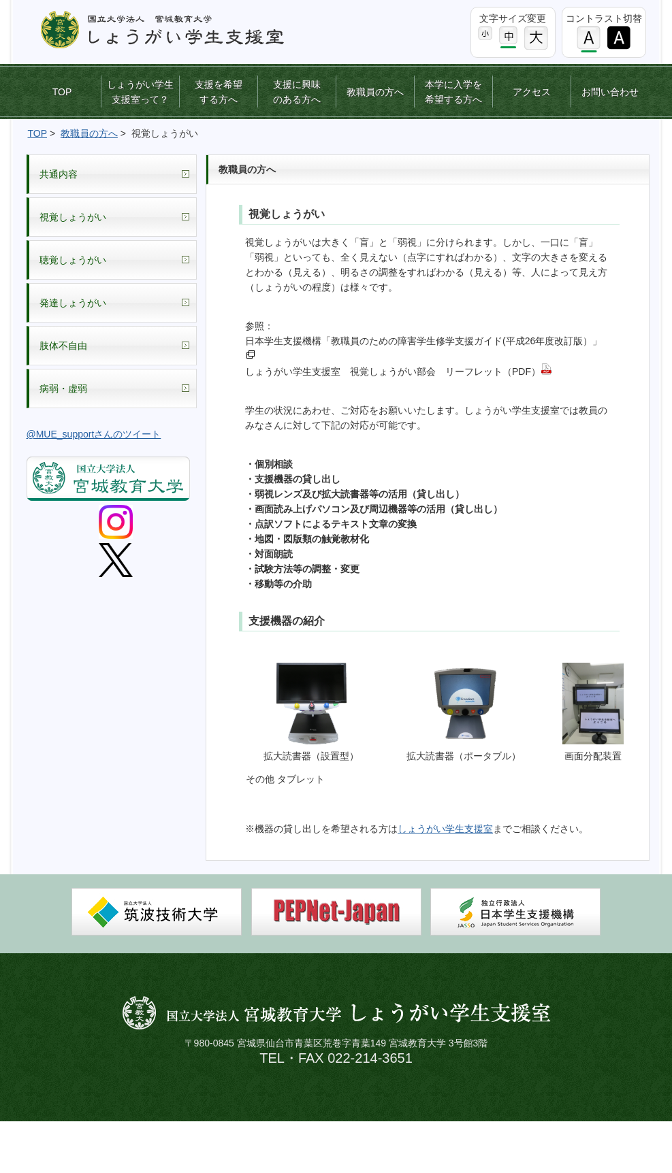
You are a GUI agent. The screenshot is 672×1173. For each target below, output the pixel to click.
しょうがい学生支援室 (445, 828)
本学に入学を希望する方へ (453, 92)
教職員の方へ (375, 91)
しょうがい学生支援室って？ (140, 92)
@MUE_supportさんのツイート (94, 434)
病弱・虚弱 (63, 388)
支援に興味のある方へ (297, 92)
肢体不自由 (63, 345)
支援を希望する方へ (218, 92)
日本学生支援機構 (515, 912)
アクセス (532, 91)
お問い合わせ (610, 91)
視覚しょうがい (72, 217)
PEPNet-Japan (336, 912)
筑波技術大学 (156, 912)
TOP (62, 91)
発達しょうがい (72, 302)
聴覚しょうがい (72, 259)
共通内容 (58, 174)
